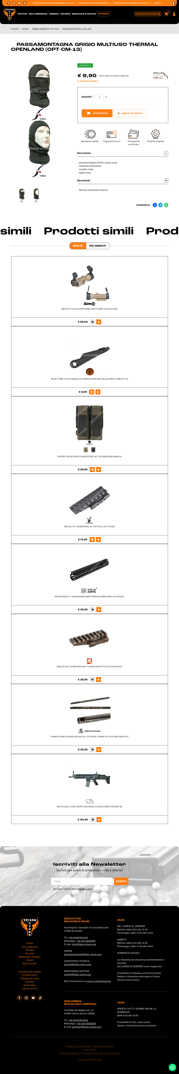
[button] (173, 3)
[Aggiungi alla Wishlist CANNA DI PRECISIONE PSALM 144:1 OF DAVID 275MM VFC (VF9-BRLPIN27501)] (98, 749)
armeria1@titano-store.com (86, 1026)
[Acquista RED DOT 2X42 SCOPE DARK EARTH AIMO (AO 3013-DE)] (92, 321)
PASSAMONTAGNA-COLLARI (77, 29)
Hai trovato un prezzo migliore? (114, 75)
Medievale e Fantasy (84, 14)
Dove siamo (29, 985)
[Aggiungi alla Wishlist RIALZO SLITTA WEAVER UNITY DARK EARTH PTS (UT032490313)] (98, 679)
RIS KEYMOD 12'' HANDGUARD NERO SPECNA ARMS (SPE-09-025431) (89, 596)
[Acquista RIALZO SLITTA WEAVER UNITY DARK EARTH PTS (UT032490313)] (92, 679)
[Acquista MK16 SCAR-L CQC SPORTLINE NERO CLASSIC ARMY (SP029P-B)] (92, 819)
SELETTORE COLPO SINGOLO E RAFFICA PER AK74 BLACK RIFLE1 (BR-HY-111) (89, 379)
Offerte (104, 13)
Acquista (97, 113)
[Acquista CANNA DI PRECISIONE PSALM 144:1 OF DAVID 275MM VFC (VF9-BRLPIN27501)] (92, 749)
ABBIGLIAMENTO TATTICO (45, 29)
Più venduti (97, 245)
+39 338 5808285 (86, 1023)
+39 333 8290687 (86, 941)
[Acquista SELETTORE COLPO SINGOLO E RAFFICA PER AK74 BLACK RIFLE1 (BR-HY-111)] (91, 391)
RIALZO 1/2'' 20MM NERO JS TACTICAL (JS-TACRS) (89, 526)
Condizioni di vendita (30, 971)
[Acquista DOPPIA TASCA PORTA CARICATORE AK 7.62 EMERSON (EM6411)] (92, 469)
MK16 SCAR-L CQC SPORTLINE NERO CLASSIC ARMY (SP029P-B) (89, 806)
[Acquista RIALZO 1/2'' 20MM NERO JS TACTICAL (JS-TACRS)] (92, 539)
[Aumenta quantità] (106, 96)
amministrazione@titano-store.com (139, 3)
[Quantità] (99, 96)
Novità (78, 245)
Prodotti (15, 29)
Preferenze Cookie (103, 1046)
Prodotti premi (29, 975)
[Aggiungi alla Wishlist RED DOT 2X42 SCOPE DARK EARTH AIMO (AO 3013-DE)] (98, 321)
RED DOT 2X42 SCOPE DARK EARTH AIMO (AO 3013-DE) (89, 309)
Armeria (54, 14)
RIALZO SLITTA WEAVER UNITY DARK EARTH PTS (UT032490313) (89, 666)
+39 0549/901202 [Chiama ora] (105, 3)
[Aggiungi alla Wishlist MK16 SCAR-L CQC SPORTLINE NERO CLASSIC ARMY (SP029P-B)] (99, 819)
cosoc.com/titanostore (99, 981)
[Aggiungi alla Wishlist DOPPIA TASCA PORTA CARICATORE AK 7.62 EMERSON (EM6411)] (98, 469)
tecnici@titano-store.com (77, 964)
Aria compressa (38, 14)
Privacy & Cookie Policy (78, 1046)
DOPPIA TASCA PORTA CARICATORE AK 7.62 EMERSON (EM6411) (89, 456)
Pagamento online (29, 978)
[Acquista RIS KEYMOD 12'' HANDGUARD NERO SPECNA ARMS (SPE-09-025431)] (92, 609)
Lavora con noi (29, 988)
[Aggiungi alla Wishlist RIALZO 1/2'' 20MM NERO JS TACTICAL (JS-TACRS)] (98, 539)
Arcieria (65, 14)
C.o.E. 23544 (89, 1050)
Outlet (29, 960)
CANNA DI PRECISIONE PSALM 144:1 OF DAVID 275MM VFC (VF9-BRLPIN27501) (89, 736)
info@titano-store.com (84, 944)
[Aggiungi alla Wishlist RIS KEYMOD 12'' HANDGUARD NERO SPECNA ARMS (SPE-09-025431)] (98, 609)
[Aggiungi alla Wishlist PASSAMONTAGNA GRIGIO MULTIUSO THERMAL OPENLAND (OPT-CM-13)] (130, 113)
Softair (22, 14)
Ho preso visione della (72, 889)
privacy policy (84, 889)
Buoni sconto (30, 963)
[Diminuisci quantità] (93, 96)
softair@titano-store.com (67, 3)
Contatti (29, 981)
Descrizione (122, 153)
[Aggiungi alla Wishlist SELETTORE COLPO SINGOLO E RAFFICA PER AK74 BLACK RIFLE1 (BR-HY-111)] (97, 391)
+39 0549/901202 (78, 937)
